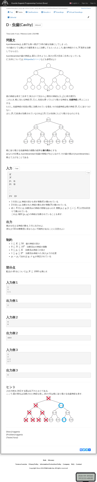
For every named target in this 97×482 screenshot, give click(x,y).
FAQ (72, 464)
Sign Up (85, 3)
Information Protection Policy (50, 464)
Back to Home (86, 8)
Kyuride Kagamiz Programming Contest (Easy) (29, 3)
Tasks (19, 12)
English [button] (74, 3)
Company (66, 464)
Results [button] (46, 12)
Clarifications (32, 12)
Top (10, 12)
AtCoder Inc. (50, 468)
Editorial (12, 17)
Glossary (51, 460)
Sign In (93, 3)
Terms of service (21, 464)
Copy (16, 168)
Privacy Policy (33, 464)
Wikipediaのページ (32, 59)
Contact (79, 464)
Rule (44, 460)
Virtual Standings (75, 12)
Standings (59, 12)
